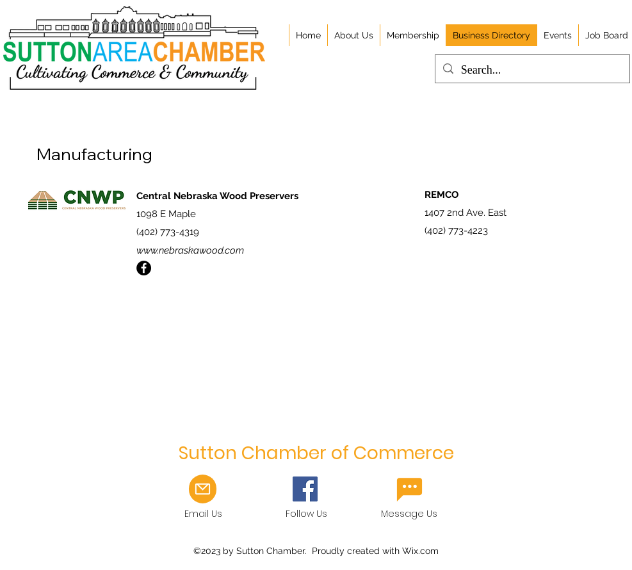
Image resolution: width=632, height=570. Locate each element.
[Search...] (532, 70)
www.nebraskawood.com (190, 250)
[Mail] (202, 489)
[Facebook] (143, 268)
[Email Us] (409, 489)
